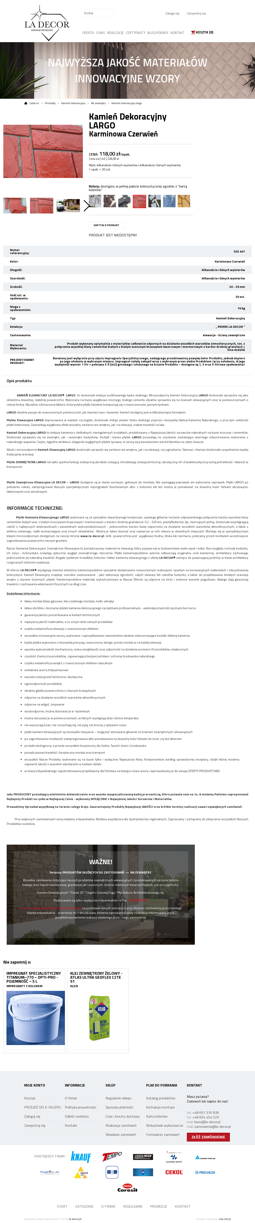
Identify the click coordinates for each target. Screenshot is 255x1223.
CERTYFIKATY (135, 32)
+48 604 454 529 (205, 1117)
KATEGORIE (84, 1206)
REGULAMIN (132, 1206)
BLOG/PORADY (157, 32)
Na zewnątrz (98, 103)
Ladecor (31, 103)
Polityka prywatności (80, 1107)
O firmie (71, 1098)
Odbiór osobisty (77, 1116)
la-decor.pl (75, 1219)
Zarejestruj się (196, 13)
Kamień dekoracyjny (73, 103)
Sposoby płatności (119, 1107)
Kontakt (71, 1125)
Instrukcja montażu (160, 1107)
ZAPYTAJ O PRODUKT (106, 225)
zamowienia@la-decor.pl (212, 1126)
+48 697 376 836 (205, 1112)
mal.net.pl (225, 1219)
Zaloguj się (172, 13)
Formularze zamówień (162, 1134)
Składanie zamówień (121, 1134)
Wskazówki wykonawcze (164, 1125)
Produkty (50, 103)
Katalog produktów (160, 1098)
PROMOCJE (158, 1206)
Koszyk (29, 1098)
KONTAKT (178, 32)
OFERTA (88, 32)
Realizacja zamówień (121, 1125)
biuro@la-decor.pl (207, 1121)
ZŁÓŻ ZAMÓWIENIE (208, 1137)
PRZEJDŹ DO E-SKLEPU (42, 1107)
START (62, 1206)
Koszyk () (204, 32)
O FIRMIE (108, 1206)
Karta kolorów (156, 1116)
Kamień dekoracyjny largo (127, 103)
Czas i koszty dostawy (123, 1116)
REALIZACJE (115, 32)
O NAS (100, 32)
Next (87, 205)
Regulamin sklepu (118, 1098)
